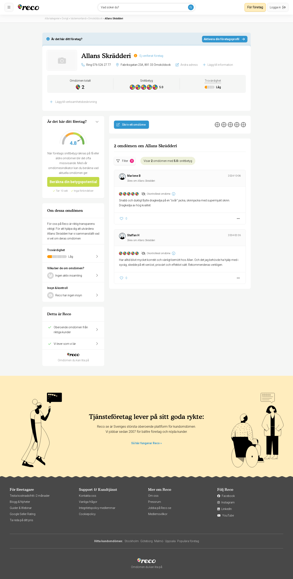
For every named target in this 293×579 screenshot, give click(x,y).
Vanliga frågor (88, 501)
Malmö (158, 541)
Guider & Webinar (21, 508)
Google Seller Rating (22, 514)
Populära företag (188, 541)
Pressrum (154, 501)
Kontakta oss (87, 495)
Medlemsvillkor (157, 514)
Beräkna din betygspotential (73, 182)
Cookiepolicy (87, 514)
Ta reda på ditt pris (21, 520)
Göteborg (146, 541)
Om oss (153, 495)
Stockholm (132, 541)
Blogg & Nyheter (20, 501)
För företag (255, 7)
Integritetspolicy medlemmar (97, 508)
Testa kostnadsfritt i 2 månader (30, 495)
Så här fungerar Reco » (146, 443)
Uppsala (170, 541)
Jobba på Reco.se (159, 508)
